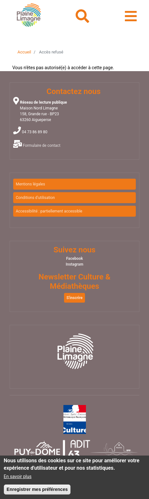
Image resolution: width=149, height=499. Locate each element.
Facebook (74, 258)
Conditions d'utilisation (35, 197)
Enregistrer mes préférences (37, 491)
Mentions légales (30, 184)
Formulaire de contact (42, 145)
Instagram (74, 264)
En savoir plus (18, 478)
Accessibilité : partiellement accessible (49, 211)
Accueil (24, 52)
